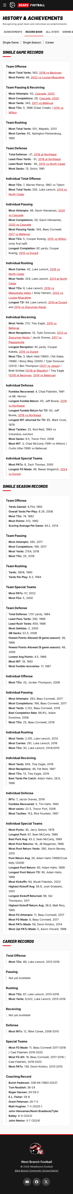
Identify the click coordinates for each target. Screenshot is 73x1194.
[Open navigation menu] (4, 5)
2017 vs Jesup (49, 366)
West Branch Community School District (36, 1170)
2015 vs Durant (28, 253)
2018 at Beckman (21, 375)
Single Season (32, 42)
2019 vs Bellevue (44, 375)
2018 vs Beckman (50, 72)
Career (49, 42)
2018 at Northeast (45, 154)
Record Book (33, 31)
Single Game (11, 42)
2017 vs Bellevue (42, 103)
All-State (52, 31)
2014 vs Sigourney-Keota (30, 307)
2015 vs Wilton (56, 239)
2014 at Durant (57, 302)
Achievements (13, 31)
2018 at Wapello (36, 370)
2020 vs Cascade (20, 224)
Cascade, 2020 (45, 93)
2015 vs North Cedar (52, 164)
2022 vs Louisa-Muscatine (47, 77)
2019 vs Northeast (29, 415)
